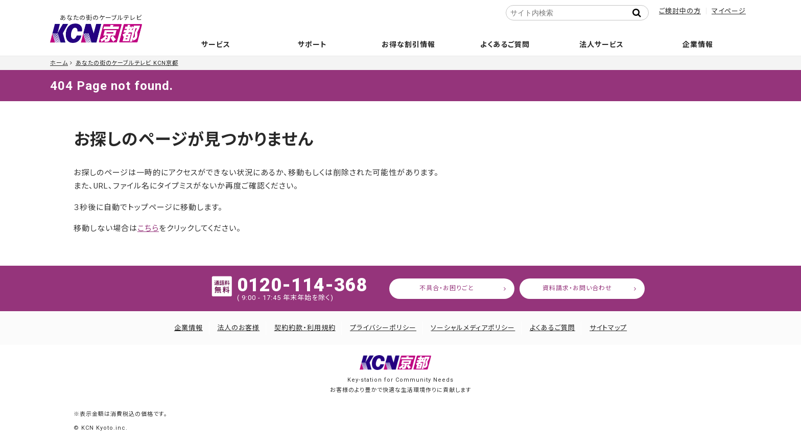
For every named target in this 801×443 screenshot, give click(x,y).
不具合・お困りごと (446, 288)
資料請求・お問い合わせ (577, 288)
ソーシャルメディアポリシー (473, 328)
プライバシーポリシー (383, 328)
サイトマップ (608, 328)
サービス (215, 44)
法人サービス (601, 44)
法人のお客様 (238, 328)
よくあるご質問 (505, 44)
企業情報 (697, 44)
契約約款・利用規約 (305, 328)
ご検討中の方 (680, 11)
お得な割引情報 (408, 44)
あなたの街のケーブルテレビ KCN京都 (127, 63)
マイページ (729, 11)
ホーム (59, 63)
